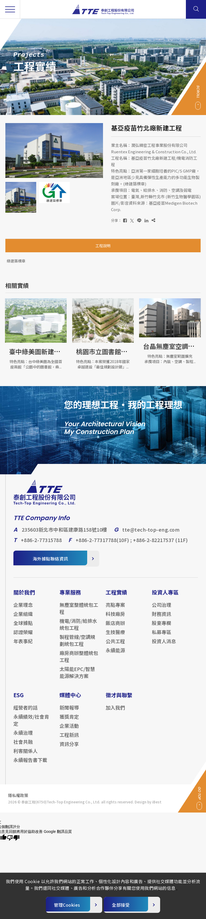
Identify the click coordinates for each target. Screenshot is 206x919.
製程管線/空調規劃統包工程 (77, 645)
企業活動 (69, 730)
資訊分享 (69, 748)
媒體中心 (70, 700)
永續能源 (115, 654)
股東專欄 (161, 627)
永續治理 (23, 737)
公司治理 (161, 609)
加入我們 (115, 712)
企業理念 (23, 609)
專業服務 (70, 597)
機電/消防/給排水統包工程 (78, 629)
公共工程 (115, 645)
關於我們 (24, 597)
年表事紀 (23, 645)
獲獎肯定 (69, 721)
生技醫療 (115, 636)
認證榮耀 (23, 636)
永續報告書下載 (30, 764)
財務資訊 (161, 618)
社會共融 (23, 746)
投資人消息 (164, 645)
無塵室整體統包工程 (79, 613)
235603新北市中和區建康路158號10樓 (64, 534)
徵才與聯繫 (119, 700)
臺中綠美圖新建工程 (38, 351)
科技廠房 (115, 618)
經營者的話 (25, 712)
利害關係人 (25, 755)
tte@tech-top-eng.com (150, 534)
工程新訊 (69, 739)
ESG (18, 700)
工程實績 (116, 597)
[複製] (153, 220)
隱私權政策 (18, 800)
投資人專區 (165, 597)
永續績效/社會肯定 (31, 725)
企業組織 (23, 618)
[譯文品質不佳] (13, 838)
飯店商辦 (115, 627)
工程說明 (103, 245)
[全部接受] (132, 905)
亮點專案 (115, 609)
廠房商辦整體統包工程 (79, 661)
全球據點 (23, 627)
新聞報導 (69, 712)
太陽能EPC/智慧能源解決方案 (77, 677)
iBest (156, 806)
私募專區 (161, 636)
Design (140, 806)
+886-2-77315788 (41, 544)
